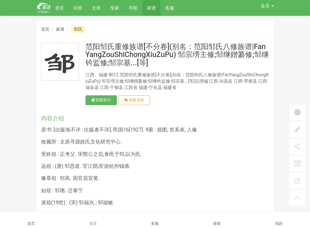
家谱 (151, 7)
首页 (59, 7)
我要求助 (134, 100)
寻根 (133, 7)
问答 (77, 7)
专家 (114, 7)
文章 (96, 7)
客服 (169, 7)
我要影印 (101, 100)
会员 (267, 5)
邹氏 (78, 29)
